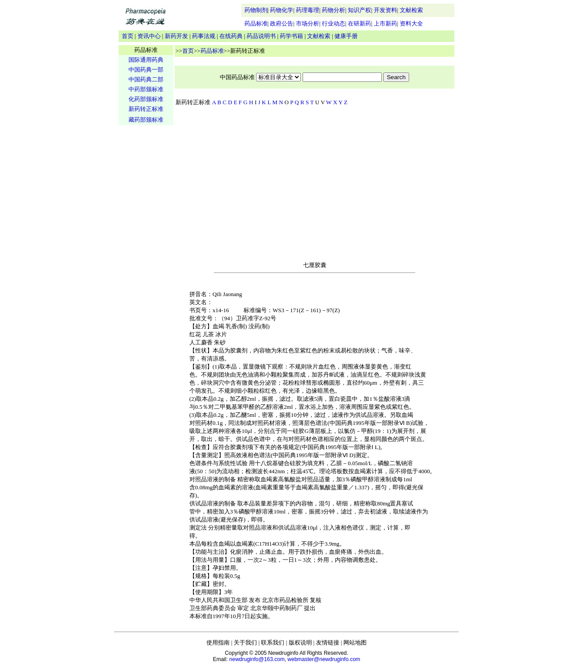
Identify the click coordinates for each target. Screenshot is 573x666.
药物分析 (333, 10)
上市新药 (385, 23)
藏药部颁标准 (145, 119)
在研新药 (359, 23)
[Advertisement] (146, 266)
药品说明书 (261, 36)
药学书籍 (291, 36)
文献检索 (411, 10)
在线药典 (231, 36)
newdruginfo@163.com (257, 659)
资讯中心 (149, 36)
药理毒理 (307, 10)
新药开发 (176, 36)
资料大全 (411, 23)
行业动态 (333, 23)
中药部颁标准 (145, 89)
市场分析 (307, 23)
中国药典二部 (145, 79)
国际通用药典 (145, 59)
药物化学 (281, 10)
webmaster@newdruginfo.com (323, 659)
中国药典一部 (145, 69)
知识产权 (359, 10)
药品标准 (256, 23)
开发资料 (385, 10)
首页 (127, 36)
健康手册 (346, 36)
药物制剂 (256, 10)
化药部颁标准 (145, 99)
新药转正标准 (145, 109)
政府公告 (281, 23)
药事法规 (203, 36)
